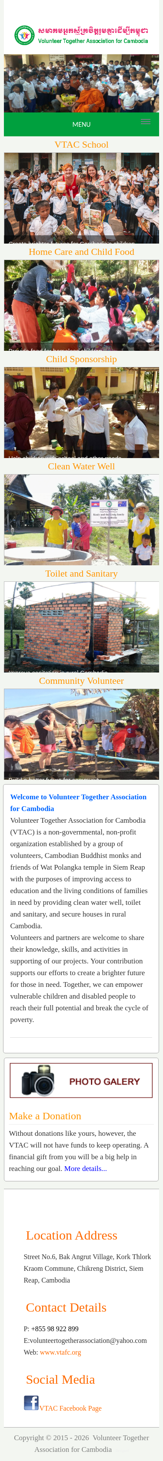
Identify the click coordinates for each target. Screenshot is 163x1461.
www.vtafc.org (60, 1352)
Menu (81, 124)
